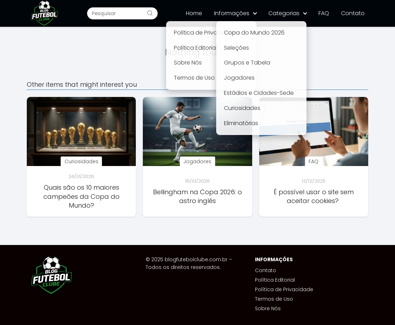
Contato (353, 13)
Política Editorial (275, 279)
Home (194, 13)
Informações (231, 13)
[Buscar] (149, 13)
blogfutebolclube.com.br (196, 259)
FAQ (323, 13)
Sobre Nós (268, 308)
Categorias (283, 13)
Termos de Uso (274, 298)
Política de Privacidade (284, 289)
